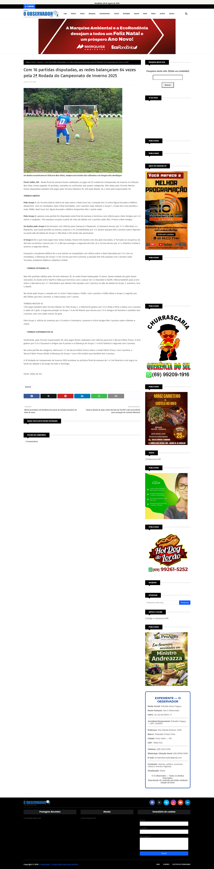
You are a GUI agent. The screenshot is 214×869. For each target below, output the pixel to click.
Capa (158, 864)
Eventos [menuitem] (171, 14)
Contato (166, 864)
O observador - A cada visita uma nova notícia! (58, 864)
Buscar (168, 85)
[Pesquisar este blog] (162, 602)
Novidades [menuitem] (126, 14)
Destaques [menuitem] (92, 14)
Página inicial (31, 62)
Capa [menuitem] (65, 14)
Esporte (40, 62)
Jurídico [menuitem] (162, 14)
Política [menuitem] (73, 14)
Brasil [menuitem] (145, 14)
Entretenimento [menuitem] (105, 14)
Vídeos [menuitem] (153, 14)
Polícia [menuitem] (82, 14)
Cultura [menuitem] (116, 14)
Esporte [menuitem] (136, 14)
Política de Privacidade (181, 864)
